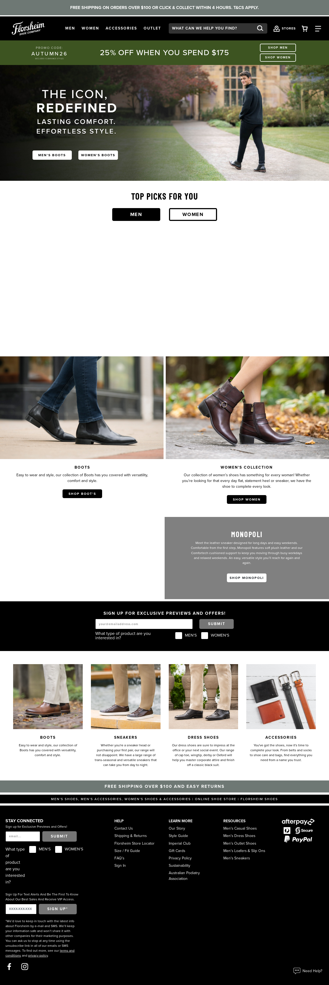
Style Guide (178, 835)
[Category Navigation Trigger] (318, 28)
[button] (70, 28)
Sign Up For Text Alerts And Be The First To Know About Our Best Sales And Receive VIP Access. (41, 896)
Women (193, 214)
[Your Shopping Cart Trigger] (305, 28)
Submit (216, 624)
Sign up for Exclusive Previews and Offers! (36, 827)
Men (136, 214)
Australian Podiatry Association (184, 876)
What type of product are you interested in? (123, 635)
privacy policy (38, 955)
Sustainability (179, 865)
